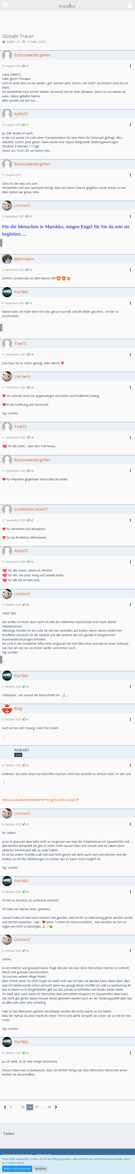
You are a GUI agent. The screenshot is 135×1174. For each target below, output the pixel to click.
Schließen (40, 1168)
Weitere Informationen (17, 1168)
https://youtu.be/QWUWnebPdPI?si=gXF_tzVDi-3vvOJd (38, 800)
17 (36, 1107)
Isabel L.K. (13, 42)
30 (49, 1107)
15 (23, 1107)
